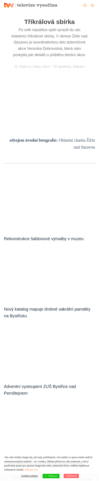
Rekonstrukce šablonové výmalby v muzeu (44, 238)
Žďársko (78, 66)
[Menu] (92, 5)
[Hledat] (85, 5)
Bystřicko (64, 66)
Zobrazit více (31, 469)
